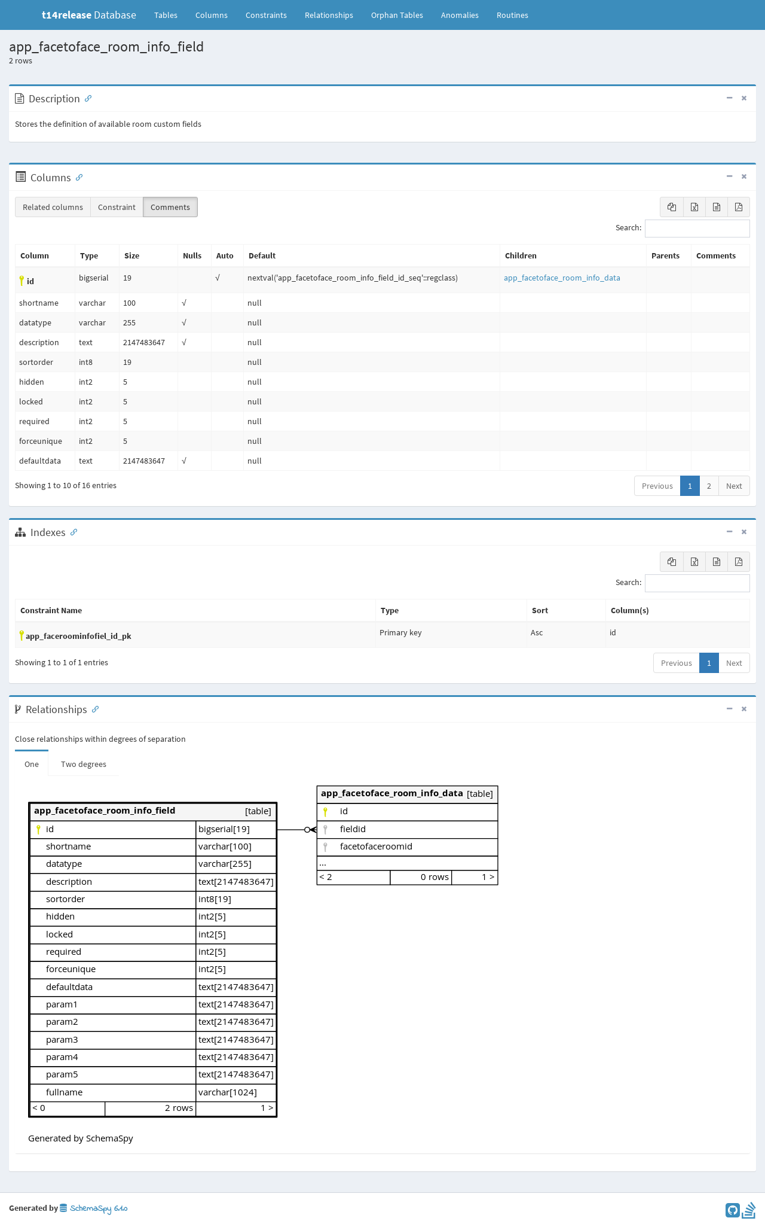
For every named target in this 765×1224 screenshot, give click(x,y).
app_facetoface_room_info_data (562, 277)
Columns (211, 15)
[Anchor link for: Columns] (76, 176)
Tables (170, 14)
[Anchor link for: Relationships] (92, 708)
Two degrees (83, 764)
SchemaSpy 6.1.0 (93, 1208)
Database (89, 15)
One (32, 764)
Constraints (266, 15)
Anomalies (460, 15)
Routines (512, 15)
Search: (683, 229)
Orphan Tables (397, 15)
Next (734, 485)
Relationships (329, 15)
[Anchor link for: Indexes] (71, 531)
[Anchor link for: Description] (85, 97)
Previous (657, 485)
